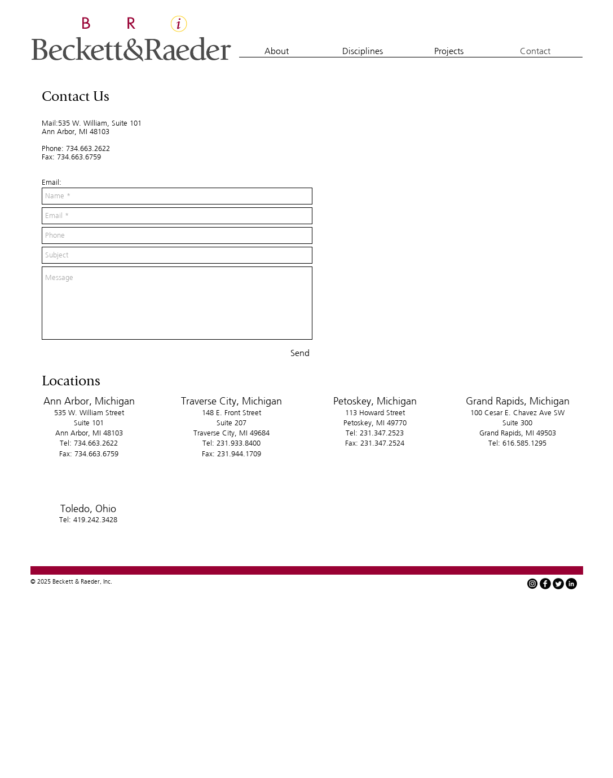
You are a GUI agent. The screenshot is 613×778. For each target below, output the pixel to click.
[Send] (300, 353)
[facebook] (545, 583)
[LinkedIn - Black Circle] (571, 583)
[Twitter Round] (558, 583)
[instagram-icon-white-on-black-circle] (532, 583)
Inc (107, 581)
